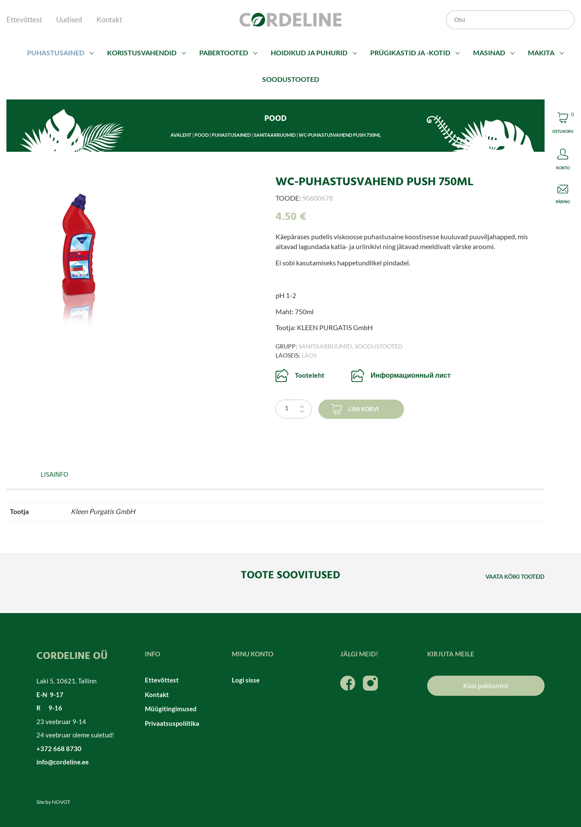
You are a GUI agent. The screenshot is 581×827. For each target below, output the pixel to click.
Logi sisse (246, 680)
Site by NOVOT (53, 802)
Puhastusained (55, 52)
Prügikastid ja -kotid (410, 52)
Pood (202, 135)
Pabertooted (223, 52)
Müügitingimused (171, 709)
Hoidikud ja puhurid (309, 52)
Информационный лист (411, 375)
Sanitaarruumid (275, 135)
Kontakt (109, 19)
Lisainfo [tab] (54, 475)
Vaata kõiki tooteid (515, 576)
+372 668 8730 (58, 748)
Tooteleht (309, 375)
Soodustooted (290, 79)
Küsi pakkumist (486, 685)
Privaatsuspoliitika (172, 723)
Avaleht (181, 135)
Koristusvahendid (142, 52)
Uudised (69, 19)
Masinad (489, 52)
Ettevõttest (24, 19)
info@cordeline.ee (62, 762)
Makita (541, 52)
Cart (563, 124)
